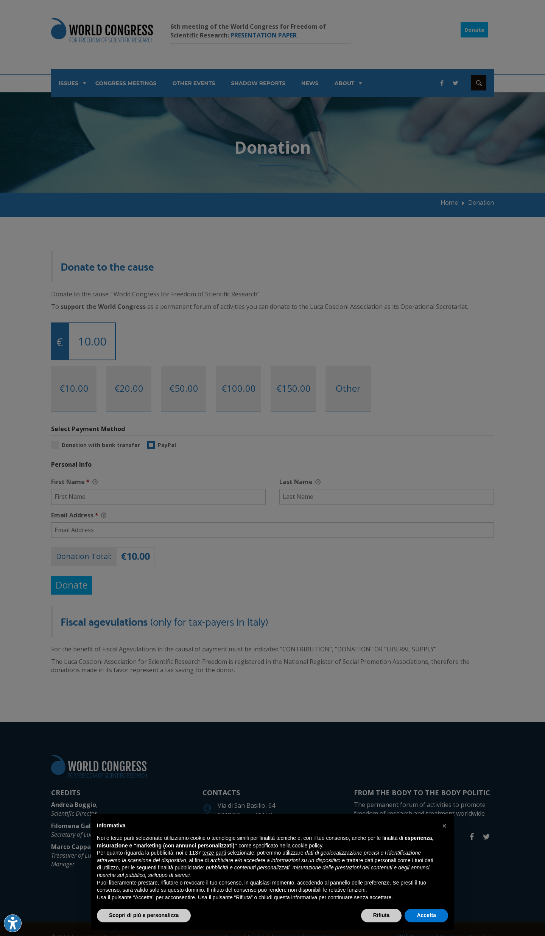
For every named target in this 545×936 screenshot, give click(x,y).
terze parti (214, 853)
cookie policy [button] (307, 846)
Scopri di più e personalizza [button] (144, 915)
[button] (444, 826)
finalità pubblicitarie (180, 867)
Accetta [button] (426, 915)
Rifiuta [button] (381, 915)
